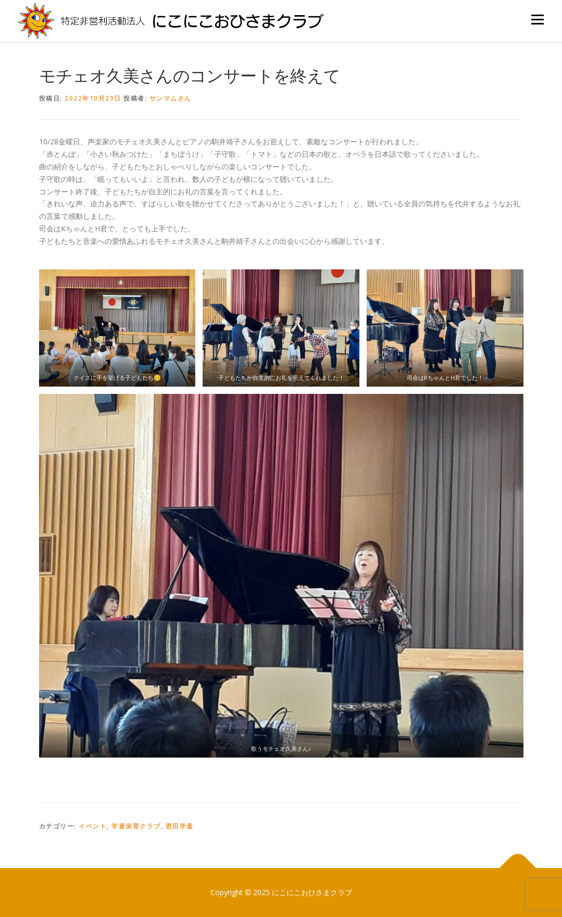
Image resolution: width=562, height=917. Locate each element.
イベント (93, 826)
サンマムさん (170, 98)
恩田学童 (180, 826)
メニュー (537, 19)
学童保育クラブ (136, 826)
